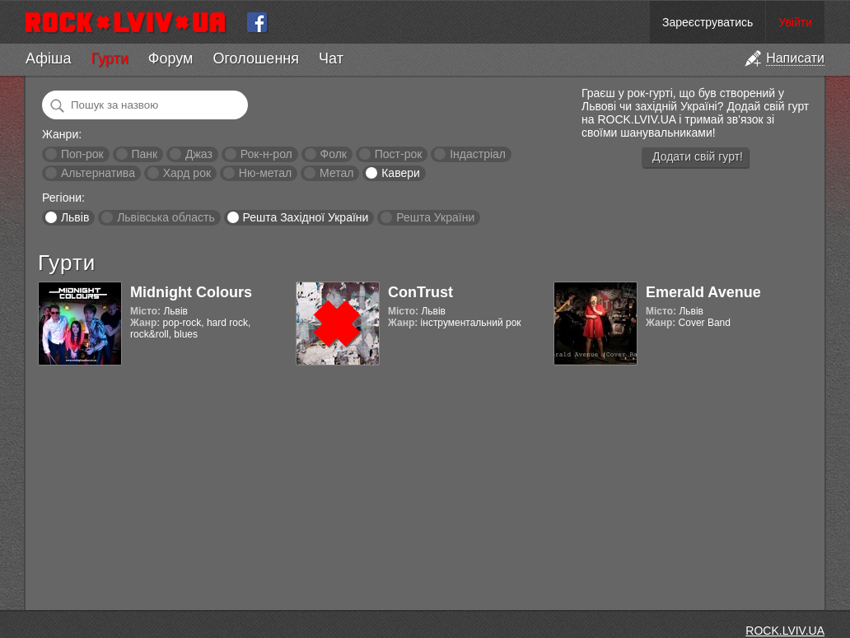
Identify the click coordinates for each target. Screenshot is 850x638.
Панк (144, 154)
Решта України (435, 217)
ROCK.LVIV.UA (784, 630)
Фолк (333, 154)
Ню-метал (265, 172)
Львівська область (166, 217)
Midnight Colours (191, 292)
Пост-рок (399, 154)
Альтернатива (98, 172)
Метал (336, 172)
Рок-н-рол (266, 154)
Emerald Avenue (703, 292)
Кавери (400, 172)
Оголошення (255, 58)
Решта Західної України (305, 217)
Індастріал (478, 154)
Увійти (795, 22)
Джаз (198, 154)
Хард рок (187, 172)
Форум (171, 58)
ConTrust (420, 292)
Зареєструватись (707, 22)
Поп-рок (82, 154)
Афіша (48, 58)
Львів (75, 217)
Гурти (109, 58)
